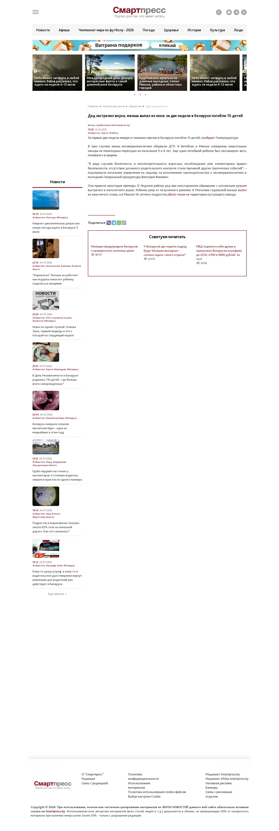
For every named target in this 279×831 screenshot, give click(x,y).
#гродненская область (44, 465)
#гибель (113, 133)
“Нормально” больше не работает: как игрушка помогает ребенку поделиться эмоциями (55, 279)
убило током (176, 194)
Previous (35, 71)
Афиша (64, 30)
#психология (53, 266)
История (194, 30)
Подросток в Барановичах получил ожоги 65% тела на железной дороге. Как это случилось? (55, 527)
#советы (76, 266)
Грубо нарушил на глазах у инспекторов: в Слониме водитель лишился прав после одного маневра (57, 475)
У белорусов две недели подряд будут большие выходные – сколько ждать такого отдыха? (165, 251)
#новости (37, 320)
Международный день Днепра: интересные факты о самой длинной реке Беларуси (110, 81)
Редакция (88, 778)
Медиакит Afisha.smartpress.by (227, 778)
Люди (238, 30)
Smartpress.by (55, 811)
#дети (104, 133)
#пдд (49, 462)
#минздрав (60, 369)
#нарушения (59, 462)
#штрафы (51, 565)
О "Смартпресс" (92, 774)
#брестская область (43, 517)
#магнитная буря (55, 418)
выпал (242, 190)
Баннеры (211, 787)
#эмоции (66, 266)
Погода (149, 30)
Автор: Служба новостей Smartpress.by (109, 125)
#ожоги (56, 513)
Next (244, 71)
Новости (43, 30)
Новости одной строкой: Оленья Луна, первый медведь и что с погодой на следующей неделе (54, 331)
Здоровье (171, 30)
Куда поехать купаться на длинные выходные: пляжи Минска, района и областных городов (160, 83)
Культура (217, 30)
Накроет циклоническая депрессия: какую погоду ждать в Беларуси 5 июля (56, 227)
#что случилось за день (59, 317)
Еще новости (56, 594)
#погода (51, 217)
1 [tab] (136, 94)
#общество (94, 133)
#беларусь (62, 217)
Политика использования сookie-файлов (157, 792)
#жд (48, 513)
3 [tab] (147, 94)
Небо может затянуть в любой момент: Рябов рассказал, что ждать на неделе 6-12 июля (56, 81)
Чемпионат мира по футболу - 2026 (106, 30)
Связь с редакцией (95, 783)
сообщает (208, 138)
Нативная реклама (218, 783)
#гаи (59, 565)
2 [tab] (141, 94)
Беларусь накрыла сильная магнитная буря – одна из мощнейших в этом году (50, 428)
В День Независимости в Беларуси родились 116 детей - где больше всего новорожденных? (55, 380)
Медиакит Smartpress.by (222, 774)
